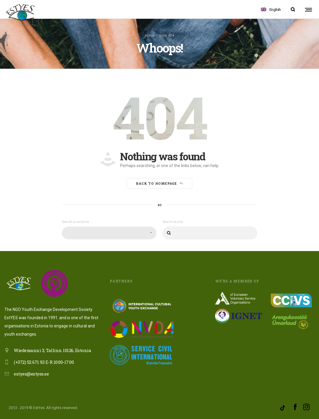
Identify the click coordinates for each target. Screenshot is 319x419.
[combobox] (109, 233)
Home (150, 35)
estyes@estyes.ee (31, 374)
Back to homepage (159, 183)
